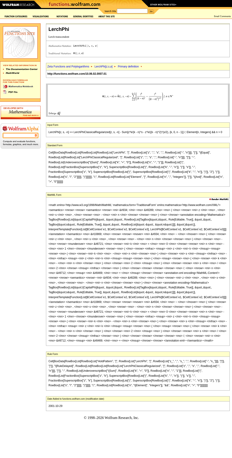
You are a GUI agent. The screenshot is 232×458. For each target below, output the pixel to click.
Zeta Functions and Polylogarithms (68, 66)
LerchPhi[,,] (103, 66)
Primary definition (128, 66)
